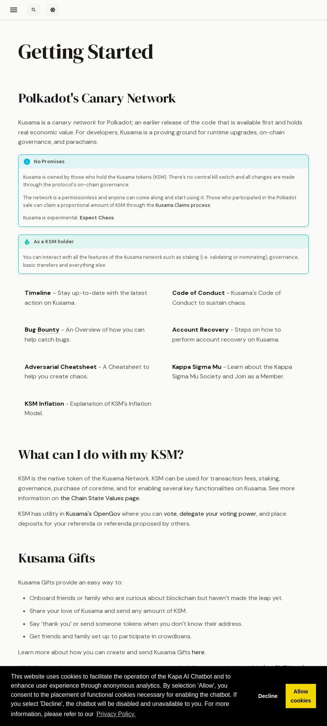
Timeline (38, 293)
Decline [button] (268, 696)
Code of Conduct (198, 293)
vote (170, 514)
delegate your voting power (217, 514)
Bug (42, 330)
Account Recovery (200, 330)
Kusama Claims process (183, 205)
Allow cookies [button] (301, 696)
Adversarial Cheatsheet (61, 367)
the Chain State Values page (99, 498)
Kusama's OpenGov (93, 514)
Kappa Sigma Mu (197, 367)
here (198, 652)
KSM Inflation (44, 404)
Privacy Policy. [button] (115, 714)
